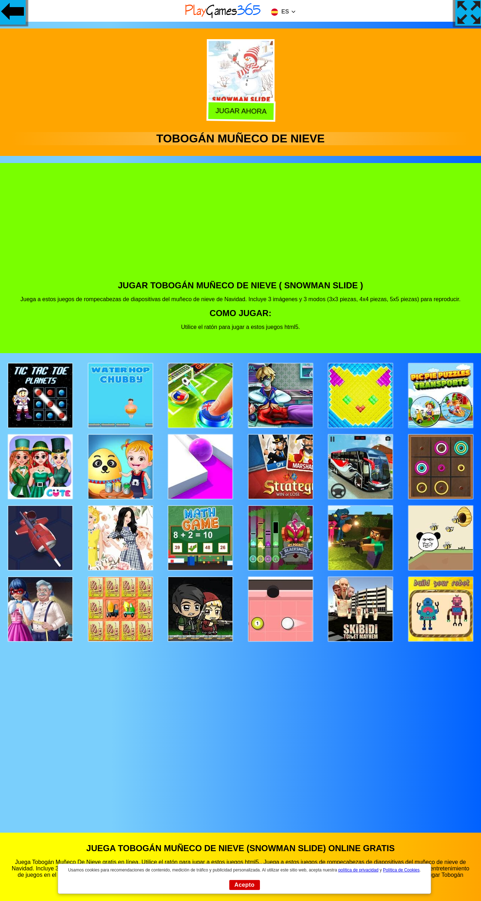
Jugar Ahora (239, 111)
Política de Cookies (401, 870)
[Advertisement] (241, 227)
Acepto (244, 885)
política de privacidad (358, 870)
